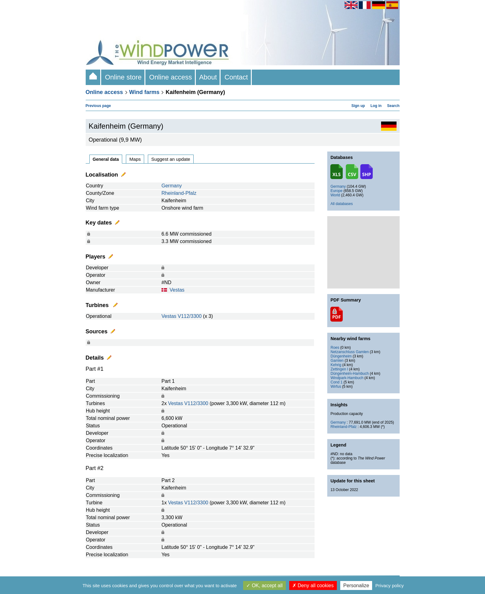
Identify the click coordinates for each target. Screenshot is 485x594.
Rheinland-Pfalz (178, 193)
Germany (171, 185)
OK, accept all (264, 585)
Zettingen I (339, 369)
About (208, 77)
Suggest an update (170, 159)
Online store (123, 77)
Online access (170, 77)
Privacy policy (390, 585)
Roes (335, 347)
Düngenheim (341, 356)
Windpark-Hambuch (347, 378)
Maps (135, 159)
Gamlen (337, 360)
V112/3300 (189, 316)
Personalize (356, 585)
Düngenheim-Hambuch (350, 373)
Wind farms (144, 92)
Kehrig (336, 365)
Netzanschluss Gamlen (350, 352)
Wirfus (336, 386)
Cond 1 (337, 382)
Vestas (177, 290)
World (335, 195)
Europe (336, 191)
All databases (341, 204)
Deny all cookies (313, 585)
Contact (236, 77)
